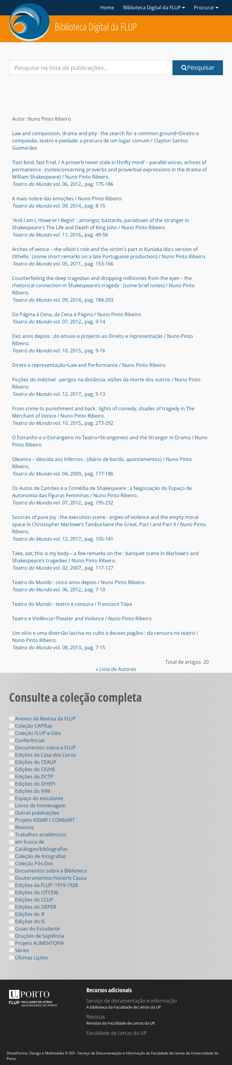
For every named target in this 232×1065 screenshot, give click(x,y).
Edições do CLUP (31, 899)
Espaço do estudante (36, 798)
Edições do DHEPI (32, 783)
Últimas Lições (28, 957)
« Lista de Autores (116, 669)
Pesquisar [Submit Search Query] (197, 67)
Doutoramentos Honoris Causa (48, 878)
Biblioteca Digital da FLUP (96, 26)
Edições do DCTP (31, 776)
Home (107, 7)
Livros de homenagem (37, 805)
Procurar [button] (206, 7)
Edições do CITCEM (33, 892)
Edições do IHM (29, 791)
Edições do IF (27, 914)
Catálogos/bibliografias (38, 849)
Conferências (27, 740)
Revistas (21, 827)
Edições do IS (27, 921)
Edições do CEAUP (32, 762)
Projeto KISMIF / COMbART (42, 820)
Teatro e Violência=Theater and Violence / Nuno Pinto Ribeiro (82, 618)
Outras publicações (34, 812)
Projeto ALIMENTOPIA (36, 943)
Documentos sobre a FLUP (42, 747)
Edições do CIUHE (32, 769)
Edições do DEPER (32, 907)
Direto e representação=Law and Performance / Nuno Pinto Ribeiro (89, 365)
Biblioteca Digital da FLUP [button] (154, 7)
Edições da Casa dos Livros (42, 755)
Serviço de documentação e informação (131, 1000)
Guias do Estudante (34, 928)
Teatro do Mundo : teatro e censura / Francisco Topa (72, 604)
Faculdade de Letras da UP (116, 1033)
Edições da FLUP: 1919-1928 (43, 885)
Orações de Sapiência (36, 936)
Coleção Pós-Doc (31, 863)
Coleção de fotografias (37, 856)
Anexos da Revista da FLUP (42, 718)
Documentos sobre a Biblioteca (48, 870)
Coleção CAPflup (30, 726)
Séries (19, 950)
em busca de (26, 841)
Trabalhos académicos (37, 834)
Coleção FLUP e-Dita (35, 733)
